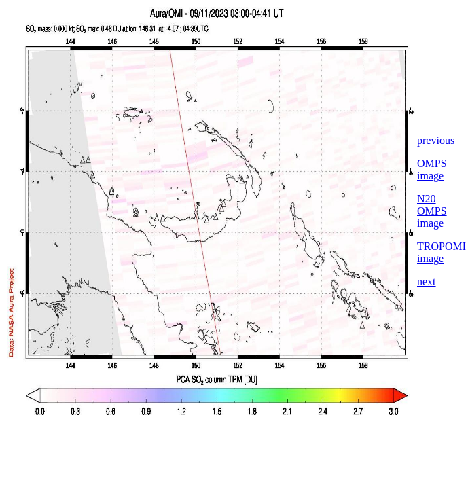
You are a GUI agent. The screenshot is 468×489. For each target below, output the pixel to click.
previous (435, 140)
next (426, 281)
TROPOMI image (441, 252)
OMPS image (432, 169)
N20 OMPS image (432, 211)
